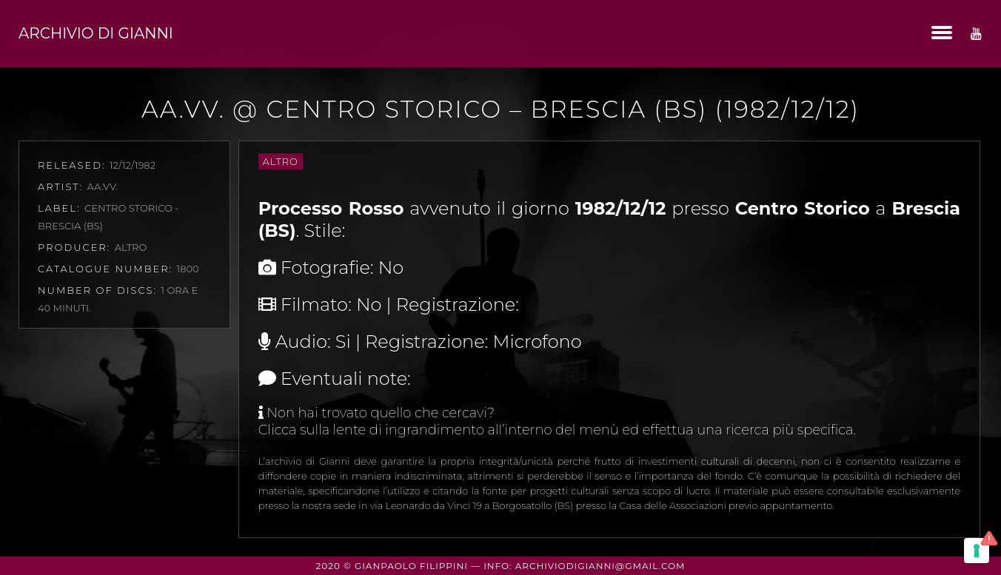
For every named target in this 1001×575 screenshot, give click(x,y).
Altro (280, 161)
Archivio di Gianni (96, 33)
